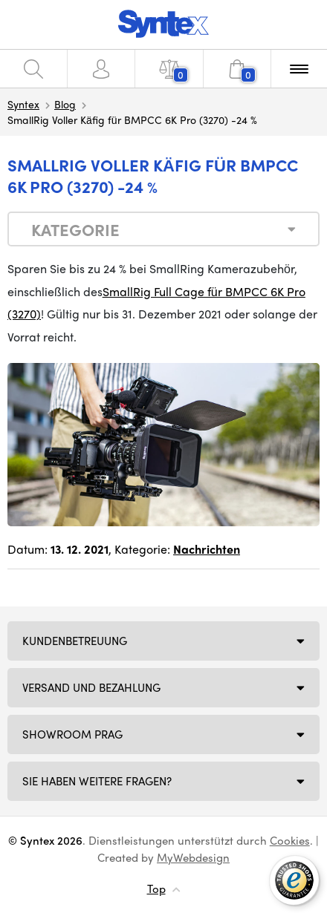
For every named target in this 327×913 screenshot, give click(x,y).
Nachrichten (206, 548)
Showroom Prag (72, 734)
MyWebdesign (193, 857)
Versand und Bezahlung (91, 687)
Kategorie (75, 229)
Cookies (290, 840)
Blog (65, 103)
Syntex (23, 103)
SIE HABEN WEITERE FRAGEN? (97, 781)
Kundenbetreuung (74, 640)
